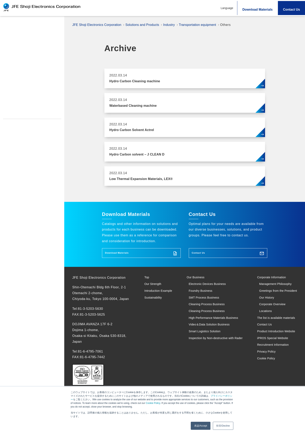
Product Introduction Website (25, 97)
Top (6, 24)
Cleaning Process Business (206, 315)
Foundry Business (199, 298)
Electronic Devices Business (207, 289)
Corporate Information (270, 280)
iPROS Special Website (20, 105)
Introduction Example (21, 63)
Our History (264, 312)
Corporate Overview (271, 321)
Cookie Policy (153, 403)
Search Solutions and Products (29, 53)
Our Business (193, 280)
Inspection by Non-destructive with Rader (212, 362)
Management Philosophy (274, 289)
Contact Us (291, 9)
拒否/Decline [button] (223, 425)
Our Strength (14, 34)
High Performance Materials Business (215, 333)
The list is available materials (268, 341)
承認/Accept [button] (200, 425)
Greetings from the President (270, 300)
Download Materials (257, 9)
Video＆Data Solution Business (209, 342)
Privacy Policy (13, 121)
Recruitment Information (21, 113)
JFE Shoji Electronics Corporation (99, 24)
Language (227, 8)
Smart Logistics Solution (204, 350)
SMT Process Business (203, 306)
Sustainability (14, 73)
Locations (262, 330)
